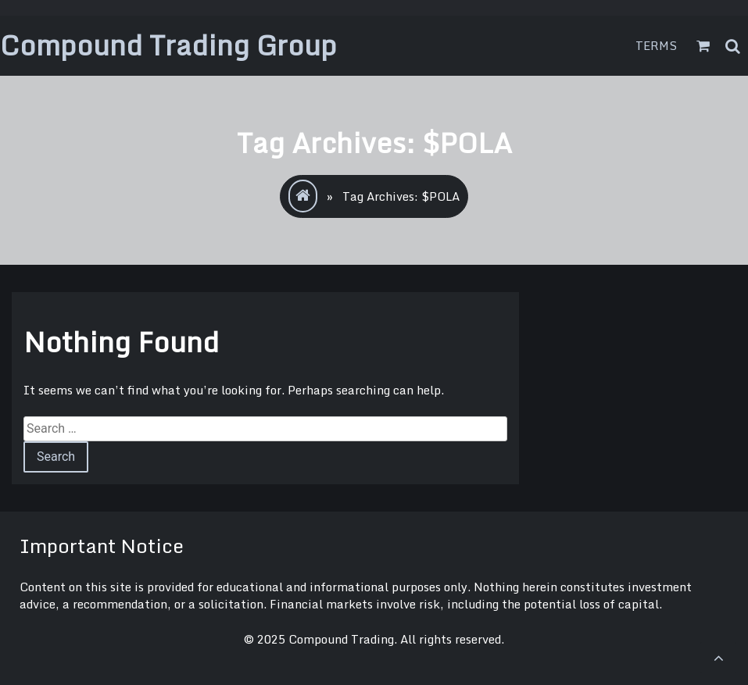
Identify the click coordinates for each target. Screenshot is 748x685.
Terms (656, 45)
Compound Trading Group (168, 45)
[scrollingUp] (718, 657)
